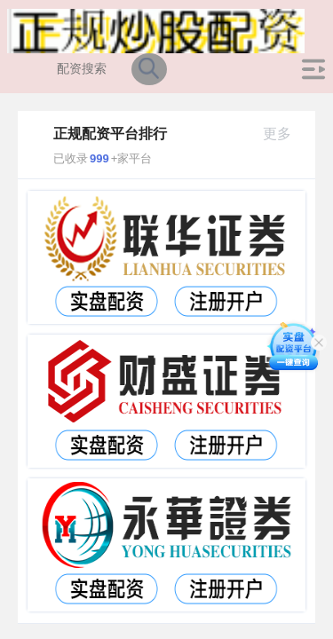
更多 (284, 133)
